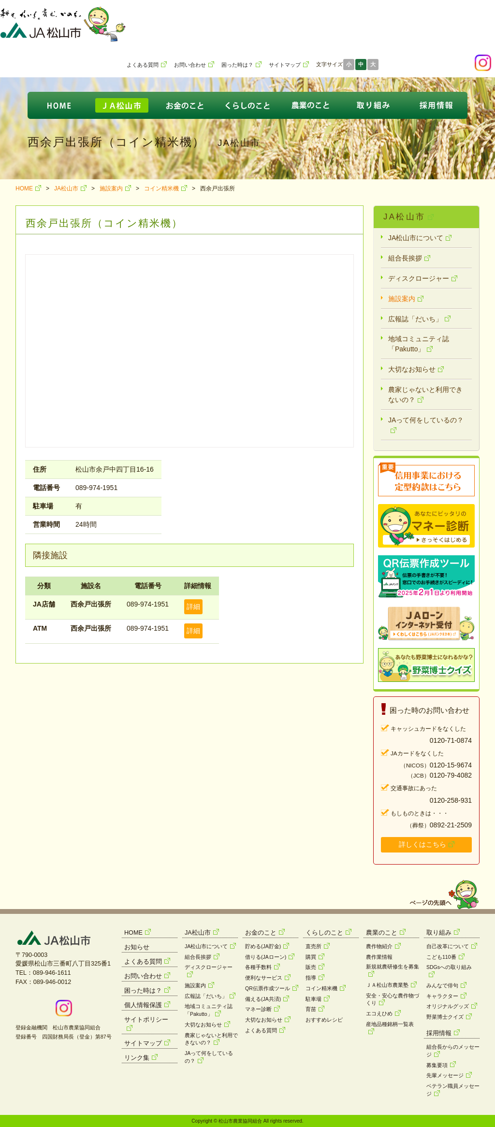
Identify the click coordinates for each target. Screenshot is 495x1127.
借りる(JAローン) (265, 957)
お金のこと (261, 932)
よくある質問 (143, 65)
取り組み (438, 932)
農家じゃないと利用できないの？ (425, 395)
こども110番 (441, 957)
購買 (311, 957)
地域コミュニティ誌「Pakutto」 (418, 344)
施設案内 (111, 188)
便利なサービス (263, 978)
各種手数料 (258, 967)
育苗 (311, 1009)
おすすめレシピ (324, 1020)
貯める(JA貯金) (263, 946)
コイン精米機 (161, 188)
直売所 (313, 946)
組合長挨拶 (405, 258)
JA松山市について (415, 238)
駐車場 (313, 999)
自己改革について (447, 946)
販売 (311, 967)
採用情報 (438, 1033)
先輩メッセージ (445, 1075)
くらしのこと (324, 932)
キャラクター (442, 996)
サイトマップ (285, 65)
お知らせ (136, 947)
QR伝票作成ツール (267, 988)
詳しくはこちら (422, 844)
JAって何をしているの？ (426, 420)
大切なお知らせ (412, 369)
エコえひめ (379, 1013)
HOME (24, 188)
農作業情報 (379, 957)
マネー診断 (258, 1009)
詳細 (193, 606)
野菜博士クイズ (445, 1017)
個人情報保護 (143, 1005)
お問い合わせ (190, 65)
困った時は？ (237, 65)
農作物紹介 (379, 946)
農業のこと (381, 932)
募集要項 (437, 1065)
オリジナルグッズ (447, 1006)
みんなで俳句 (442, 985)
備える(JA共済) (263, 999)
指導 (311, 978)
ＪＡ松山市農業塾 (387, 985)
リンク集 (136, 1058)
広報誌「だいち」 (415, 319)
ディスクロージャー (418, 278)
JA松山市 (66, 188)
